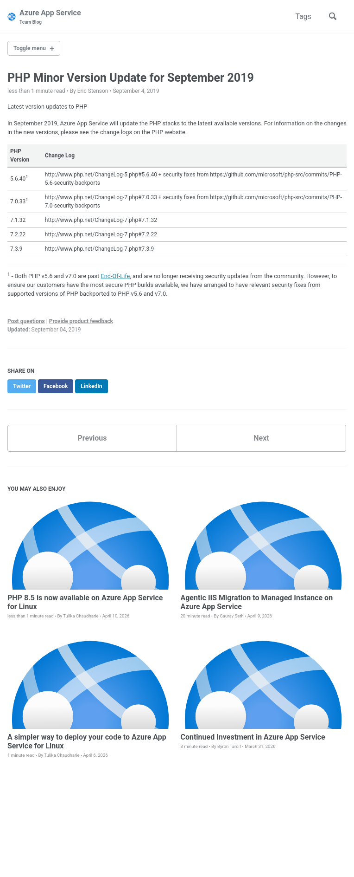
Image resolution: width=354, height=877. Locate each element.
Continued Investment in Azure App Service (252, 737)
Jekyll (103, 858)
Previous (92, 438)
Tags (303, 16)
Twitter (46, 845)
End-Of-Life (115, 276)
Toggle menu (29, 48)
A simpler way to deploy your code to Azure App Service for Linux (86, 741)
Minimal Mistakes (136, 858)
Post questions (26, 321)
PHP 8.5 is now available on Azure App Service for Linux (85, 602)
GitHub (77, 845)
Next (261, 438)
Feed (101, 845)
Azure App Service (50, 17)
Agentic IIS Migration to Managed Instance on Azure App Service (256, 602)
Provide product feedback (81, 321)
